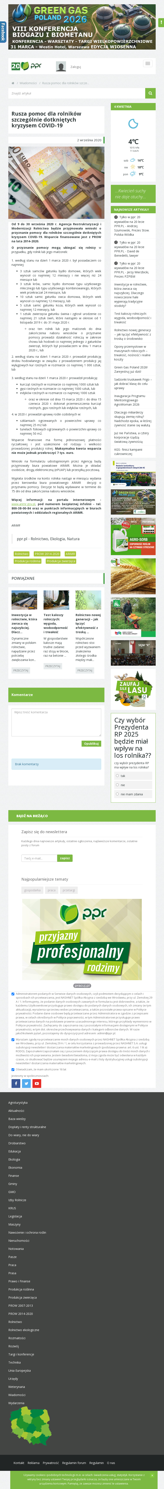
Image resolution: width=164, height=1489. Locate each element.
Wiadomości (28, 83)
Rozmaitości (16, 1338)
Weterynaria (16, 1387)
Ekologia (14, 1159)
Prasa (12, 1273)
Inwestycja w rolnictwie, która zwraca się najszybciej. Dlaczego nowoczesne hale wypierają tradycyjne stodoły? (130, 295)
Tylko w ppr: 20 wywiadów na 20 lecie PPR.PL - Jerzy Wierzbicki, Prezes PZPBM (131, 269)
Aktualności (16, 1111)
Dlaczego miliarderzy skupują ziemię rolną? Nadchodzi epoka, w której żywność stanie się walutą (132, 418)
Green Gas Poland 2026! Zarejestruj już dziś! (131, 369)
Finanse (13, 1176)
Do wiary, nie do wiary (23, 1135)
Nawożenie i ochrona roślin (27, 1232)
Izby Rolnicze (17, 1200)
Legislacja (15, 1216)
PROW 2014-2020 (47, 554)
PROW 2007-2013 (20, 1306)
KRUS (12, 1208)
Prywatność (51, 1463)
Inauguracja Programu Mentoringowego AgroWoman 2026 (129, 400)
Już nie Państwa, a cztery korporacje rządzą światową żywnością (131, 437)
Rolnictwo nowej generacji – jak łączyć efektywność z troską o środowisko (132, 334)
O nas (111, 1463)
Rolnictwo (21, 554)
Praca (12, 1265)
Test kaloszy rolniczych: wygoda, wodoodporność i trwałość (132, 318)
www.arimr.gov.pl (23, 504)
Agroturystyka (18, 1103)
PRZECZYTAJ (20, 670)
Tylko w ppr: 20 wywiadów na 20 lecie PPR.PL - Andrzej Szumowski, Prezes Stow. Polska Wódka (131, 225)
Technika (14, 1362)
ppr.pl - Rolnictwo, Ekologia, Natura (48, 538)
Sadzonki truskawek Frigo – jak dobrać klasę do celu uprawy (133, 383)
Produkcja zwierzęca (61, 561)
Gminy (12, 1184)
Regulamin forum (74, 1463)
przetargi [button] (69, 890)
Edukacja (14, 1151)
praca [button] (52, 890)
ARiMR (70, 554)
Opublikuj (91, 744)
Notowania (16, 1249)
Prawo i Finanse (19, 1281)
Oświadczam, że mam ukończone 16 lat (39, 1069)
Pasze (12, 1257)
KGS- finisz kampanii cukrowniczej (128, 451)
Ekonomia (15, 1167)
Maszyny (14, 1224)
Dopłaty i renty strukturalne (27, 1127)
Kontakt (18, 1463)
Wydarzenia (16, 1403)
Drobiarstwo (17, 1143)
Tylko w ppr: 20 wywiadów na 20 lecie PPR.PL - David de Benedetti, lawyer (129, 248)
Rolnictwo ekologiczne (23, 1330)
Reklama (34, 1463)
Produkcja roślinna (27, 561)
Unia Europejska (19, 1370)
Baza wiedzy (17, 1119)
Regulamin (96, 1463)
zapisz (65, 858)
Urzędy (13, 1379)
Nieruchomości (18, 1241)
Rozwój (13, 1346)
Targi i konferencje (21, 1354)
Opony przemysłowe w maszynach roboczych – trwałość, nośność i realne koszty (132, 352)
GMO (12, 1192)
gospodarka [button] (32, 890)
